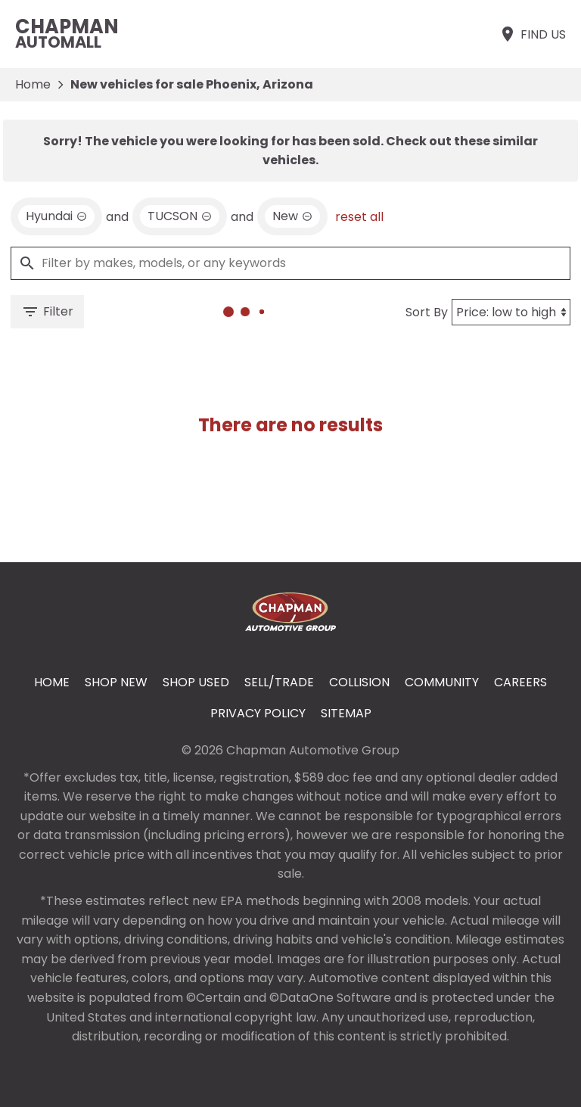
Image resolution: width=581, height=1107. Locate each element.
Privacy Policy (258, 713)
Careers (520, 682)
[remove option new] (292, 216)
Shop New (116, 682)
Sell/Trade (279, 682)
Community (442, 682)
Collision (359, 682)
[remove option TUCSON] (179, 216)
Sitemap (346, 713)
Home (33, 84)
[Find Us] (532, 34)
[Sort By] (511, 312)
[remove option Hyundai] (56, 216)
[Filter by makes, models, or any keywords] (290, 263)
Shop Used (196, 682)
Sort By (426, 312)
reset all (359, 216)
